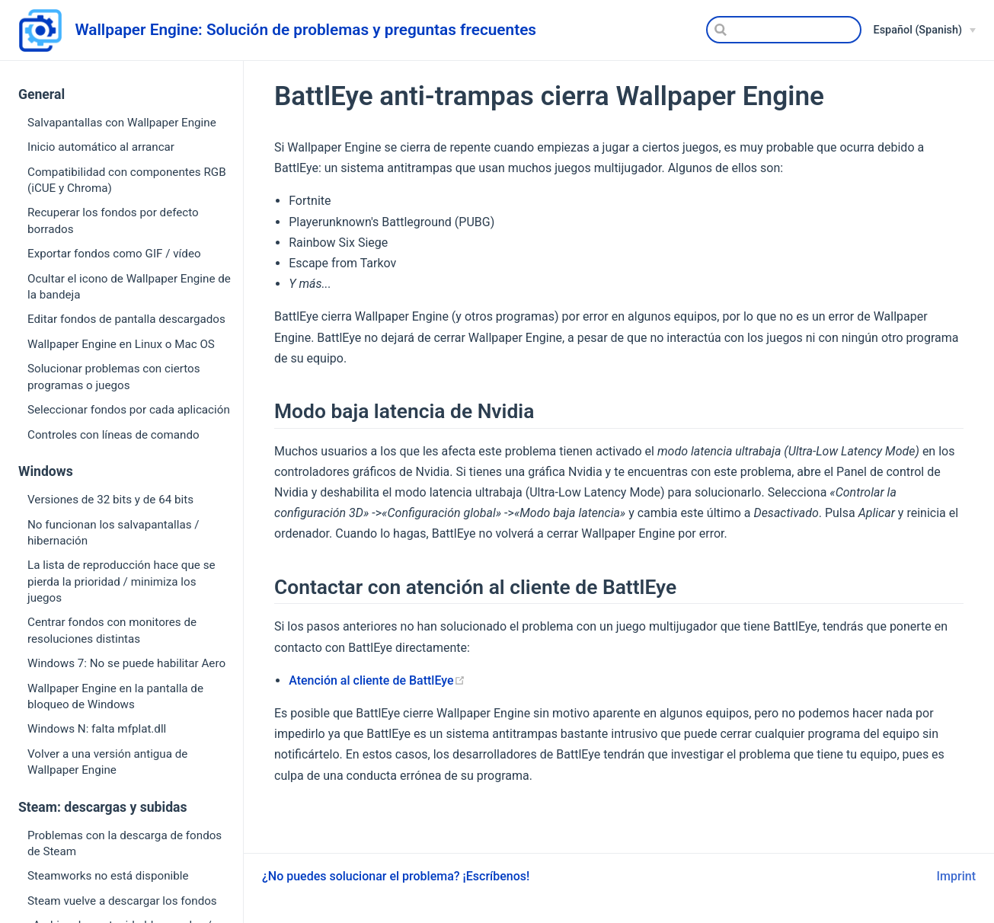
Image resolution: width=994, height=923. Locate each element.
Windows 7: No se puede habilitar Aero (126, 663)
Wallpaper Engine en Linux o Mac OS (121, 344)
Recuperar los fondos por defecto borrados (113, 220)
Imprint (956, 876)
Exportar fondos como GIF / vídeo (114, 253)
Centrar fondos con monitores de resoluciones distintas (112, 630)
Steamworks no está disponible (108, 876)
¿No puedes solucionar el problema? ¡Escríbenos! (395, 876)
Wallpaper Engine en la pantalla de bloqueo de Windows (115, 696)
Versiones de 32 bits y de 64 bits (110, 499)
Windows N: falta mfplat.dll (96, 729)
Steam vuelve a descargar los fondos (122, 901)
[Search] (783, 29)
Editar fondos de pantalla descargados (126, 319)
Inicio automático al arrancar (100, 147)
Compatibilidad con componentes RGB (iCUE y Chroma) (126, 180)
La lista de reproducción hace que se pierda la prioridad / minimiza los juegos (121, 581)
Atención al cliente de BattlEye (377, 680)
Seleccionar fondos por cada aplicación (128, 410)
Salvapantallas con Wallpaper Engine (121, 122)
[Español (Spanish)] (925, 30)
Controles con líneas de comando (113, 435)
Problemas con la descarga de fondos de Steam (124, 843)
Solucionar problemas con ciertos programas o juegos (113, 376)
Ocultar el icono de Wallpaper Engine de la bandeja (129, 287)
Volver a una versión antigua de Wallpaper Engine (107, 762)
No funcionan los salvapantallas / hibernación (113, 533)
